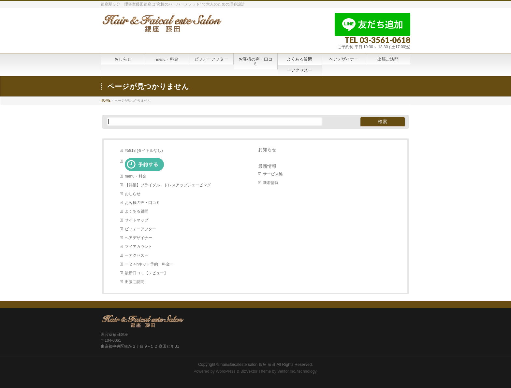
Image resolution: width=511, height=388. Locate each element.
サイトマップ (136, 220)
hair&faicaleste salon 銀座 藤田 (248, 364)
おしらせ (132, 194)
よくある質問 (136, 211)
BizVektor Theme (256, 371)
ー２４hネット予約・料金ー (149, 264)
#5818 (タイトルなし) (144, 150)
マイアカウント (138, 246)
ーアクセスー (136, 255)
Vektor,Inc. (286, 371)
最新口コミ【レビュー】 (146, 273)
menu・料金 (135, 176)
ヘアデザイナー (138, 238)
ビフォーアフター (140, 229)
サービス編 (273, 174)
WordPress (226, 371)
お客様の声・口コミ (142, 202)
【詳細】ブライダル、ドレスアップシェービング (168, 185)
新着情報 (271, 182)
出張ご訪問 (134, 282)
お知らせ (267, 149)
